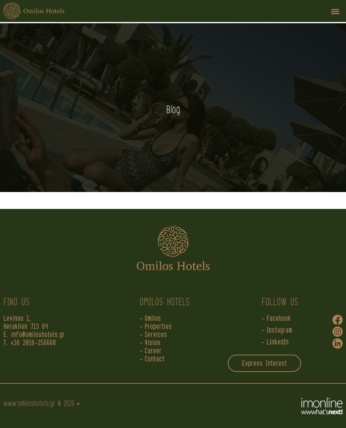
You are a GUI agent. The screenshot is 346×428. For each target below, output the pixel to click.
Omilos (153, 318)
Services (156, 335)
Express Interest (264, 363)
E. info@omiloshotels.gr (35, 335)
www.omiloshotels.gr (29, 404)
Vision (152, 343)
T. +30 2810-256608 (29, 343)
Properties (158, 327)
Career (153, 351)
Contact (155, 359)
